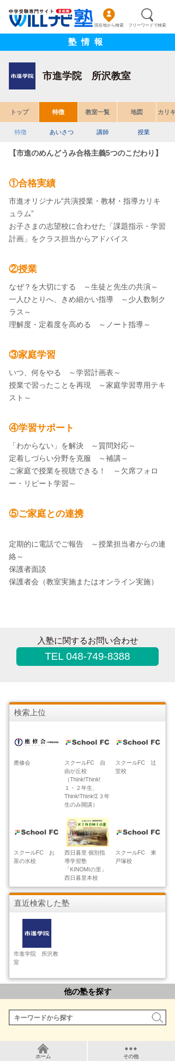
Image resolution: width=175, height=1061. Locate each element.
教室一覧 (97, 112)
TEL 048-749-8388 (87, 656)
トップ (19, 112)
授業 (144, 132)
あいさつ (61, 132)
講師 (103, 132)
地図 (137, 112)
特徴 (58, 112)
